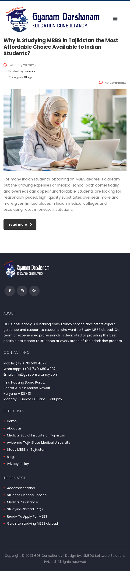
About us (14, 428)
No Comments (112, 82)
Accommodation (21, 488)
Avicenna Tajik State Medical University (38, 443)
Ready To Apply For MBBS (27, 517)
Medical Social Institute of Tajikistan (36, 435)
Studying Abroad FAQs (25, 509)
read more (20, 224)
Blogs (11, 457)
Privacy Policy (18, 464)
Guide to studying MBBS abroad (32, 524)
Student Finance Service (27, 495)
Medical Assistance (22, 502)
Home (12, 421)
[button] (115, 19)
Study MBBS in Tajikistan (26, 450)
